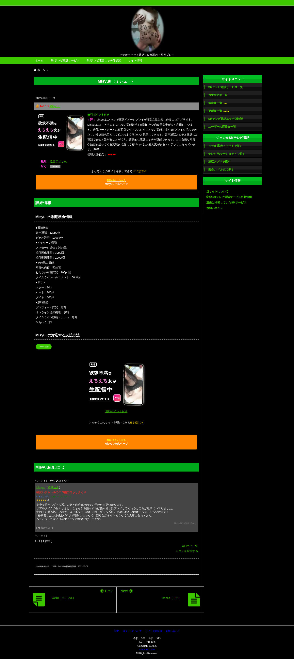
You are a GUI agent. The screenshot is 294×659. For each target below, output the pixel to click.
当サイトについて (217, 191)
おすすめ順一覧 (218, 95)
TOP (116, 631)
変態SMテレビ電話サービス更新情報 (229, 197)
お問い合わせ (214, 208)
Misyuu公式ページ (116, 182)
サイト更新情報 (153, 631)
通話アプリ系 (58, 161)
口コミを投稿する (187, 551)
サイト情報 (135, 60)
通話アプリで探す (219, 161)
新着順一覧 (217, 103)
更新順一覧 (218, 110)
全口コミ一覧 (189, 546)
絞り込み (53, 487)
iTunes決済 (44, 347)
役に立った (44, 528)
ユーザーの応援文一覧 (222, 126)
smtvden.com (147, 649)
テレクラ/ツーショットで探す (226, 153)
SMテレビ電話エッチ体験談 (104, 60)
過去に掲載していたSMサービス (226, 202)
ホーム (39, 60)
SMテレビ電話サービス (64, 60)
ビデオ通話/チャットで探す (225, 145)
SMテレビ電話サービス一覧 (225, 87)
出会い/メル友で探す (221, 169)
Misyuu (54, 106)
